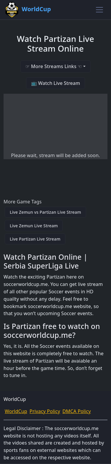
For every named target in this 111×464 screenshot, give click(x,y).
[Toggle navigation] (99, 9)
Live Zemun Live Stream (34, 225)
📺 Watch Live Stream (55, 83)
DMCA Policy (76, 411)
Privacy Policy (45, 411)
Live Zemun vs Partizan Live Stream (45, 212)
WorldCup (16, 411)
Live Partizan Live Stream (35, 239)
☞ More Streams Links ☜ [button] (53, 66)
